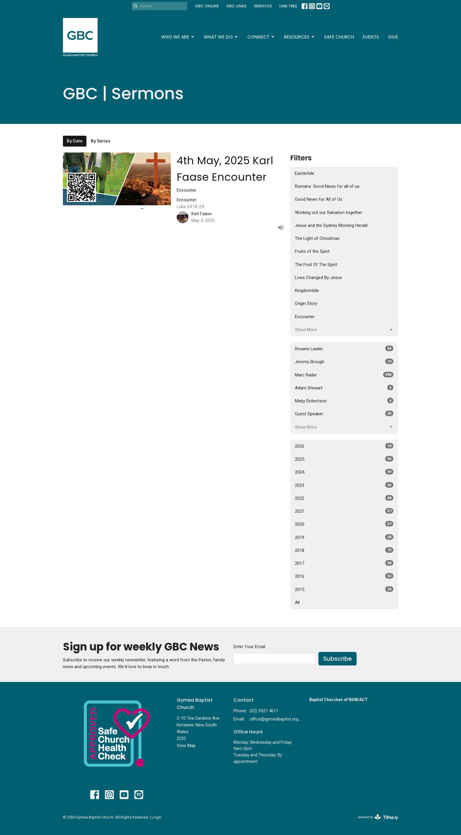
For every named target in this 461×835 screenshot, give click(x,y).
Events (371, 37)
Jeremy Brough (344, 361)
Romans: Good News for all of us (327, 186)
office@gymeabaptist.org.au (276, 719)
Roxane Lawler (344, 348)
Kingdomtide (307, 290)
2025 (344, 459)
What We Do (221, 37)
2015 (344, 589)
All (297, 602)
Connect (261, 37)
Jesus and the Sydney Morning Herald (331, 225)
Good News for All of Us (318, 199)
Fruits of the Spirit (312, 251)
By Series (100, 141)
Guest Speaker (344, 413)
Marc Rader (344, 375)
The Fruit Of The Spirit (316, 264)
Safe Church (339, 37)
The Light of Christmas (317, 238)
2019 (344, 537)
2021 (344, 511)
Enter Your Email (249, 646)
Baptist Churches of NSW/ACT (338, 699)
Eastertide (304, 173)
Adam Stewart (344, 388)
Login (156, 817)
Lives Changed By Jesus (318, 277)
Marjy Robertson (344, 401)
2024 (344, 472)
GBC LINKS (236, 6)
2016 (344, 576)
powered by (378, 817)
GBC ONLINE (207, 6)
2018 (344, 550)
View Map (186, 745)
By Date (75, 141)
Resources (299, 37)
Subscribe (337, 659)
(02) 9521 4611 (264, 710)
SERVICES (263, 6)
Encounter (305, 316)
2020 (344, 524)
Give (393, 37)
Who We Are (178, 37)
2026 (344, 446)
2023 (344, 485)
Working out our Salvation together (328, 212)
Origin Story (306, 303)
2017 (344, 563)
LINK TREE (288, 6)
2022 (344, 498)
